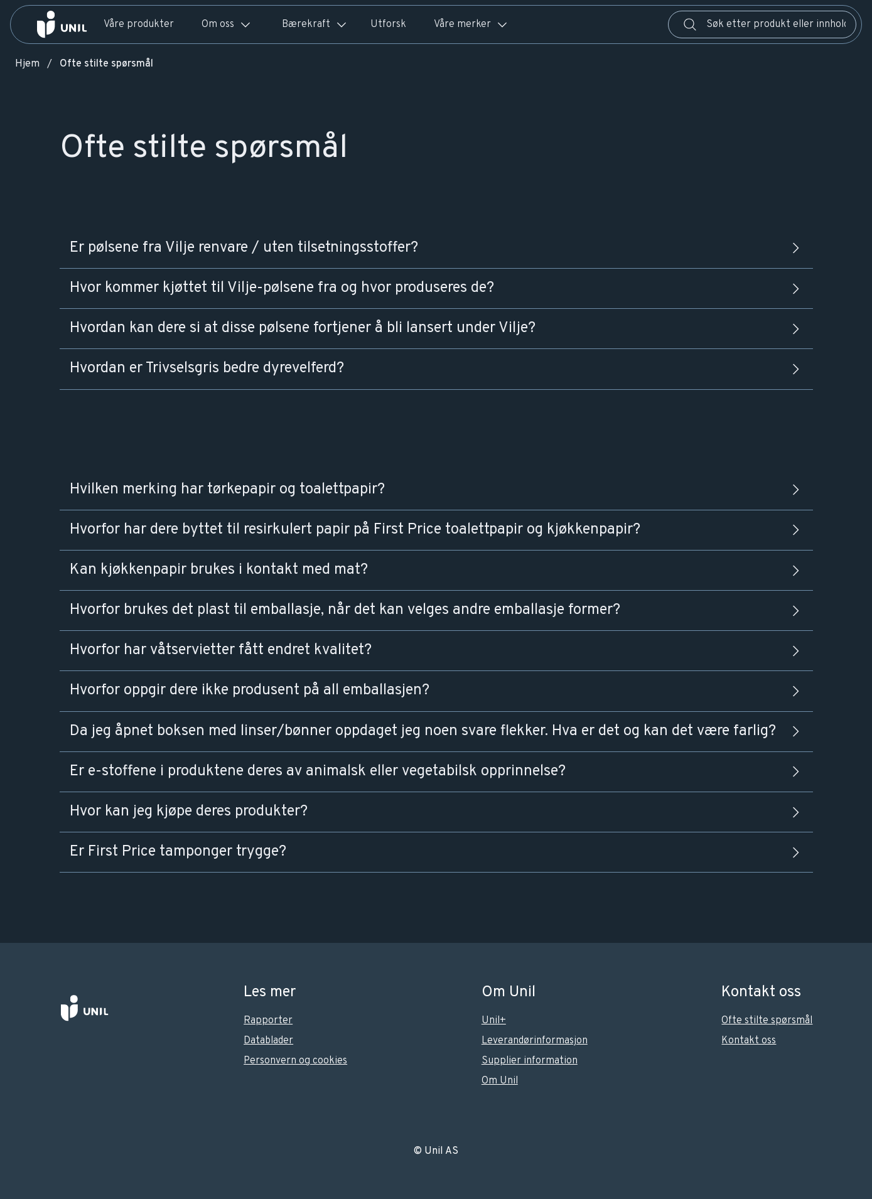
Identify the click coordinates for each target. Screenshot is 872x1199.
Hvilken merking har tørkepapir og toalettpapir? (436, 489)
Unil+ (494, 1020)
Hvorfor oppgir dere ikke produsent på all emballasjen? (436, 690)
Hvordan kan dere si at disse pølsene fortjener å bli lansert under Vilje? (436, 328)
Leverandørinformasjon (535, 1041)
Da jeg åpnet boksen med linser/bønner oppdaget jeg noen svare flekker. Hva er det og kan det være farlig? (436, 731)
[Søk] (690, 24)
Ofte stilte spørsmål (766, 1020)
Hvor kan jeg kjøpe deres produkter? (436, 811)
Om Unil (500, 1081)
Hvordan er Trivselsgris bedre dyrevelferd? (436, 368)
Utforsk (388, 24)
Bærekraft (315, 24)
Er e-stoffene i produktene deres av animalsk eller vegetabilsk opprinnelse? (436, 771)
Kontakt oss (748, 1041)
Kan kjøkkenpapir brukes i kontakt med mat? (436, 570)
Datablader (268, 1041)
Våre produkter (139, 24)
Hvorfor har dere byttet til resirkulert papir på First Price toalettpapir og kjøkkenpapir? (436, 529)
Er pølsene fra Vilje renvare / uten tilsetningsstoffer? (436, 248)
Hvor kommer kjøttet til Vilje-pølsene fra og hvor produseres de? (436, 288)
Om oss (227, 24)
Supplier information (530, 1061)
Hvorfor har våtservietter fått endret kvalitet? (436, 650)
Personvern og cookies (295, 1061)
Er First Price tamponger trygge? (436, 851)
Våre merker (471, 24)
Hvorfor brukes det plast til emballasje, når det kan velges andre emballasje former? (436, 610)
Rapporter (268, 1020)
